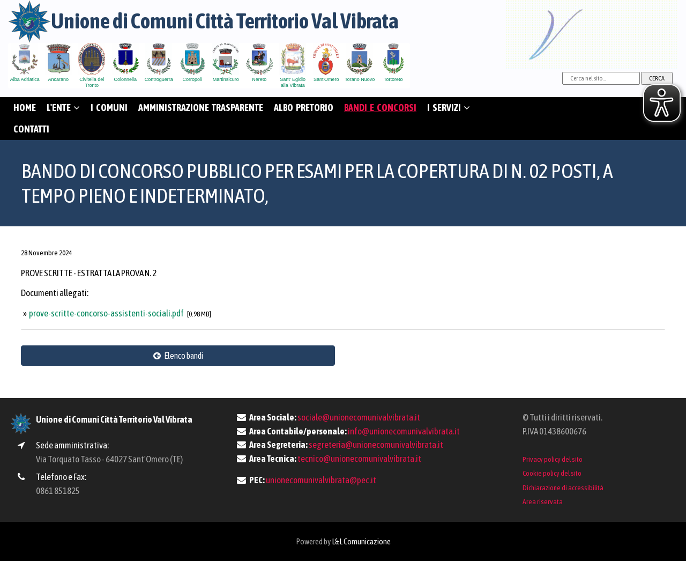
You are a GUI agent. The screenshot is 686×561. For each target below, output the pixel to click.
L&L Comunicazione (361, 541)
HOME (24, 107)
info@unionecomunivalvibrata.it (404, 431)
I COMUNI (109, 107)
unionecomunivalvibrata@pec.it (321, 480)
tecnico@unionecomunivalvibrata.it (359, 458)
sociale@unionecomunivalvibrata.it (358, 417)
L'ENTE (63, 107)
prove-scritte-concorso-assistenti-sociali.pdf (107, 313)
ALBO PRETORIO (303, 107)
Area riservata (543, 501)
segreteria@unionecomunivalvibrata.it (376, 444)
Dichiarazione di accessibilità (563, 487)
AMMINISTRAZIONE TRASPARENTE (200, 107)
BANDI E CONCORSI (380, 107)
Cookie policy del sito (552, 473)
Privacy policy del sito (553, 459)
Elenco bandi (178, 355)
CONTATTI (31, 129)
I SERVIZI (448, 107)
